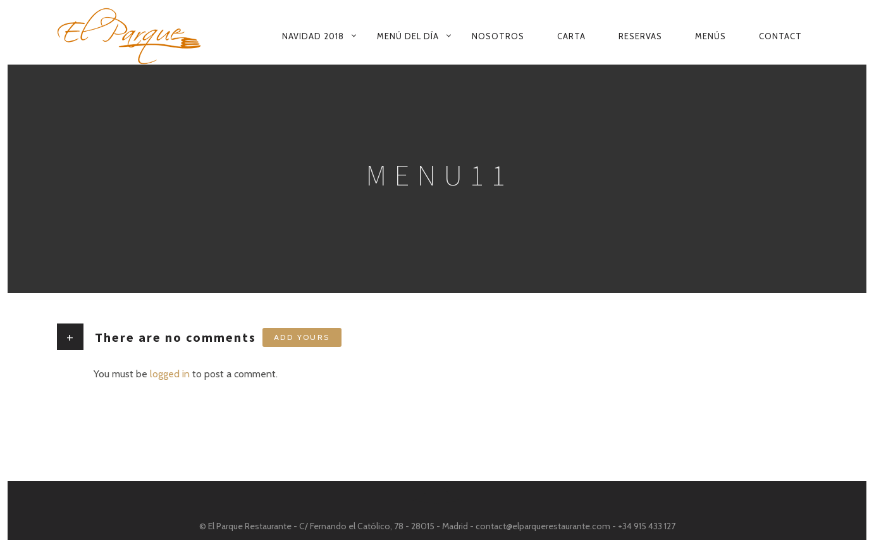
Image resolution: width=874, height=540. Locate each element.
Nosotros (498, 36)
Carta (571, 36)
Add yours (302, 337)
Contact (780, 36)
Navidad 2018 (313, 36)
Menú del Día (408, 36)
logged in (170, 374)
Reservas (640, 36)
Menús (710, 36)
